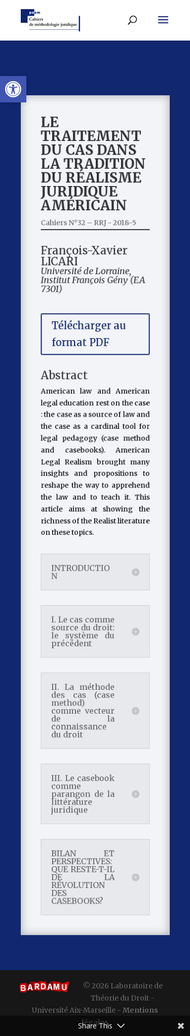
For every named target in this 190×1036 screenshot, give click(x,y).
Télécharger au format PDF (89, 347)
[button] (13, 89)
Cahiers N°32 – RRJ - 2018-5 (89, 244)
